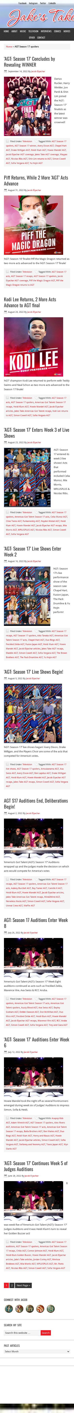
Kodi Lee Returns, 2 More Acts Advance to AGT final (30, 302)
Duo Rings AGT (52, 640)
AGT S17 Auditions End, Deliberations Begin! (36, 803)
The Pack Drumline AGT (31, 657)
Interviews (46, 31)
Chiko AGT (21, 1251)
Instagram (33, 3)
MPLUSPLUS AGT (26, 530)
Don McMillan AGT (49, 1012)
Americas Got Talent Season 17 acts (32, 517)
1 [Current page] (6, 1285)
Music (23, 31)
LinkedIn (52, 3)
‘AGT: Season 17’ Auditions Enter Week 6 (36, 1042)
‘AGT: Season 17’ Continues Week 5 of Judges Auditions (35, 1165)
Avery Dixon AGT (45, 146)
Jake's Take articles (23, 1259)
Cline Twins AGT (14, 521)
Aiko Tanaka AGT (45, 635)
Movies (67, 31)
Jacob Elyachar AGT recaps (49, 525)
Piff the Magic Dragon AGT (42, 280)
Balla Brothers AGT (33, 1131)
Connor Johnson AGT (37, 1251)
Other (32, 37)
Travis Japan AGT (54, 1144)
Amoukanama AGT (50, 769)
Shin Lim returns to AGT (39, 159)
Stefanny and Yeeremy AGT (32, 1144)
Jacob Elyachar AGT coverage (20, 154)
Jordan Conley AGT (42, 1259)
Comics (57, 31)
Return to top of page (39, 1408)
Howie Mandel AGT (56, 150)
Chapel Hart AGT (36, 640)
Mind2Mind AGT (52, 897)
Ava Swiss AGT (45, 1007)
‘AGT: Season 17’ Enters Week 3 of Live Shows (36, 432)
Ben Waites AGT (51, 1131)
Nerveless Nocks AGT (16, 901)
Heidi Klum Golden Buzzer (18, 1255)
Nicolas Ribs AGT (19, 159)
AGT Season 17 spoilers (45, 276)
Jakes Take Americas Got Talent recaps (32, 411)
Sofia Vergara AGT (20, 163)
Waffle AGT (29, 905)
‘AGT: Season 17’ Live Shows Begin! (33, 671)
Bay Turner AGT (39, 888)
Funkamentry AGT (31, 521)
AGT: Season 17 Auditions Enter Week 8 (36, 922)
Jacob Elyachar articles (29, 648)
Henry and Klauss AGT (43, 1135)
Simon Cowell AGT (22, 415)
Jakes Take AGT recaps (52, 648)
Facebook (22, 3)
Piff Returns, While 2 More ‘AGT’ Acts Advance (36, 180)
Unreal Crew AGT (14, 905)
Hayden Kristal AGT (50, 521)
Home (6, 31)
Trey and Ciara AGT (58, 1025)
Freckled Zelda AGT (15, 644)
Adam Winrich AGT (20, 1122)
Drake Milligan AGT (20, 150)
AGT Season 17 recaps (22, 276)
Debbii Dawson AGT (29, 1012)
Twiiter (43, 3)
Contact (41, 37)
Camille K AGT (55, 888)
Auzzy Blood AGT (29, 1007)
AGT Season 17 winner (25, 146)
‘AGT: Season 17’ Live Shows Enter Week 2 (32, 551)
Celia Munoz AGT (59, 517)
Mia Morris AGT (28, 1264)
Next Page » (23, 1285)
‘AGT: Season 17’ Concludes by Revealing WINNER (29, 61)
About (14, 31)
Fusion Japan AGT (33, 644)
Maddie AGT (12, 653)
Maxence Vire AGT (46, 1020)
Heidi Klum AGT (38, 150)
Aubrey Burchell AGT (21, 888)
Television (33, 31)
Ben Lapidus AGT (42, 773)
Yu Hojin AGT (36, 163)
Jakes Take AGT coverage (47, 154)
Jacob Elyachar (38, 71)
